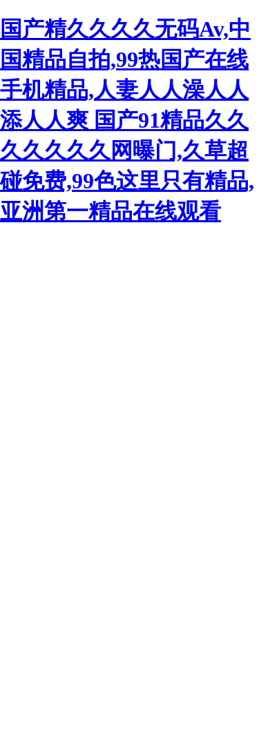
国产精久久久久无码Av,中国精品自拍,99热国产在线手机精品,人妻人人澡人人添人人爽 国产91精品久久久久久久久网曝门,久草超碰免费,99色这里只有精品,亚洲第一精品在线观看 (127, 120)
